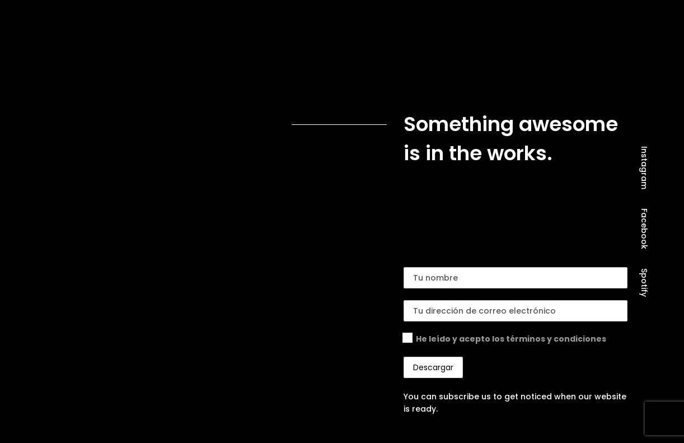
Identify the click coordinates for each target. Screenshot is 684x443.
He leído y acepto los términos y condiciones (511, 338)
